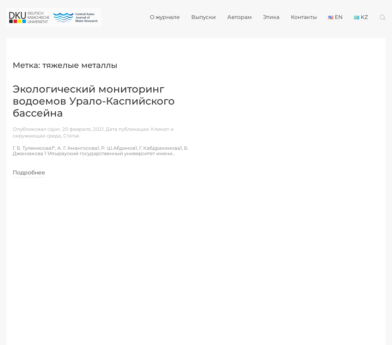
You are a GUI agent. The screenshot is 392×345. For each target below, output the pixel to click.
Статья (71, 136)
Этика (271, 17)
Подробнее (29, 172)
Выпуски (203, 17)
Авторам (239, 17)
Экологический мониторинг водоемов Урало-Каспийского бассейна (94, 101)
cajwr (53, 129)
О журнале (165, 17)
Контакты (304, 17)
